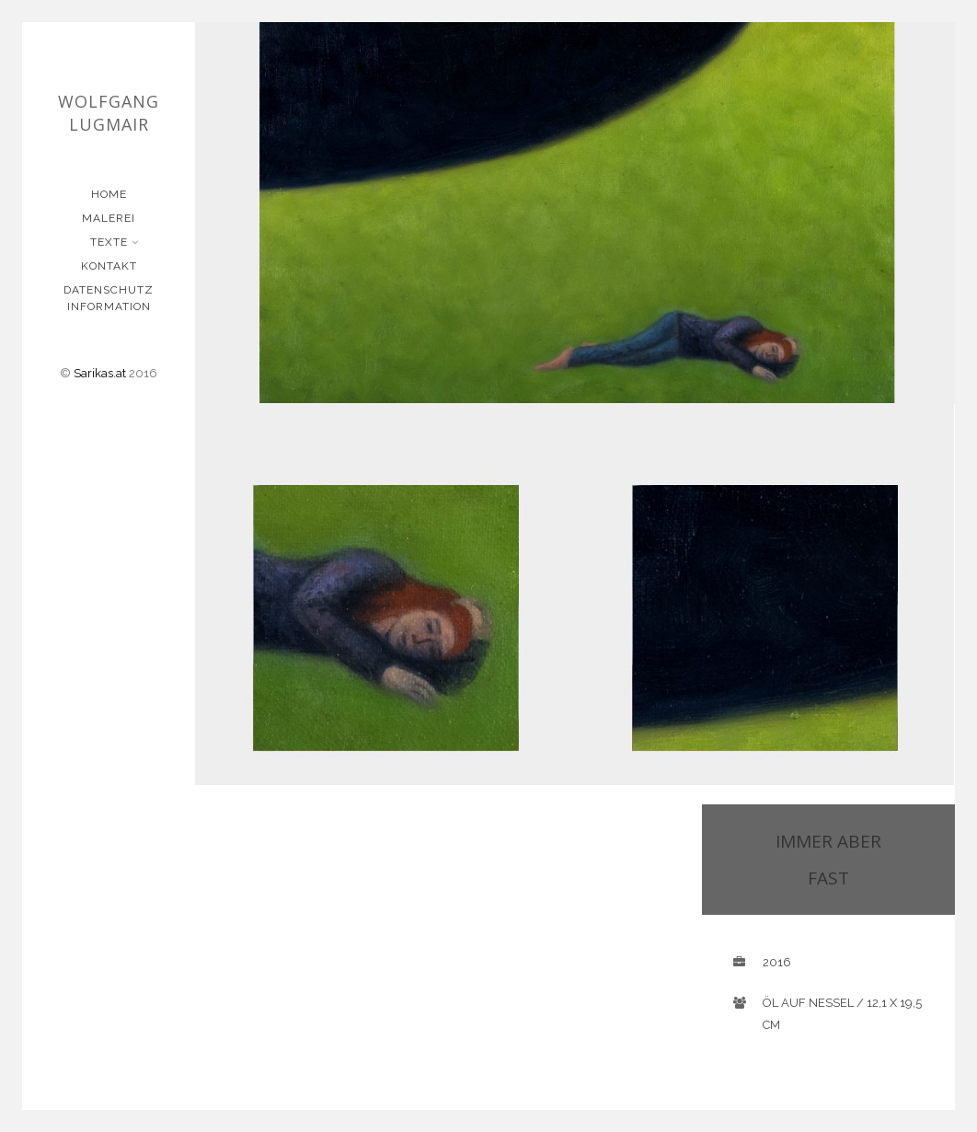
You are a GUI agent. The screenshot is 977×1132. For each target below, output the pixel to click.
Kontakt (109, 266)
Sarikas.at (100, 373)
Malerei (108, 218)
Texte (111, 242)
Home (109, 194)
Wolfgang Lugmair (108, 112)
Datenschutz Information (108, 298)
